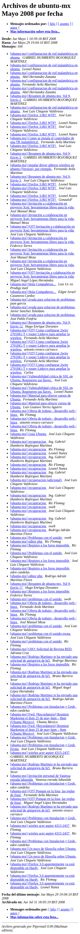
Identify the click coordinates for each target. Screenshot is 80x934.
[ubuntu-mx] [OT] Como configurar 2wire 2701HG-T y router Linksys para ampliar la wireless (40, 334)
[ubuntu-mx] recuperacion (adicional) (36, 480)
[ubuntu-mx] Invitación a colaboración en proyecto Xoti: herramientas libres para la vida (42, 205)
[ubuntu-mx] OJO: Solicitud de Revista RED (41, 649)
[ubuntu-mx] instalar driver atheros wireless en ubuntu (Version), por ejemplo (42, 167)
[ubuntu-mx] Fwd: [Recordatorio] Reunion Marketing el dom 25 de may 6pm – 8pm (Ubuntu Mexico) (39, 718)
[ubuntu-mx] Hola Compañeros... (33, 284)
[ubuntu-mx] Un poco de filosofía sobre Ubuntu (43, 849)
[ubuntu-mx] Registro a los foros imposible (40, 545)
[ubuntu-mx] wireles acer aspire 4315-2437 (40, 753)
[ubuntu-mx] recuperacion (28, 441)
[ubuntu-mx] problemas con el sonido (36, 599)
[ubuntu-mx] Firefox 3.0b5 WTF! (33, 115)
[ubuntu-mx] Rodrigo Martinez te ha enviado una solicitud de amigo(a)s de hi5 (43, 658)
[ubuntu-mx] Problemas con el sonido (36, 537)
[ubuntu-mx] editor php (26, 541)
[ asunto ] (64, 24)
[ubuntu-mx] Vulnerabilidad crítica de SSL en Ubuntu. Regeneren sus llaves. (41, 378)
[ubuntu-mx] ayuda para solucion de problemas (43, 299)
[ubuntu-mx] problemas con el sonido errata (40, 633)
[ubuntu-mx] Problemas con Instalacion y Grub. (43, 706)
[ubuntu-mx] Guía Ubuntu (28, 434)
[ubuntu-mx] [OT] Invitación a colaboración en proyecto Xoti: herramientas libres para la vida (42, 228)
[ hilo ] (52, 24)
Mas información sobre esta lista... (35, 31)
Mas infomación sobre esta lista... (34, 917)
